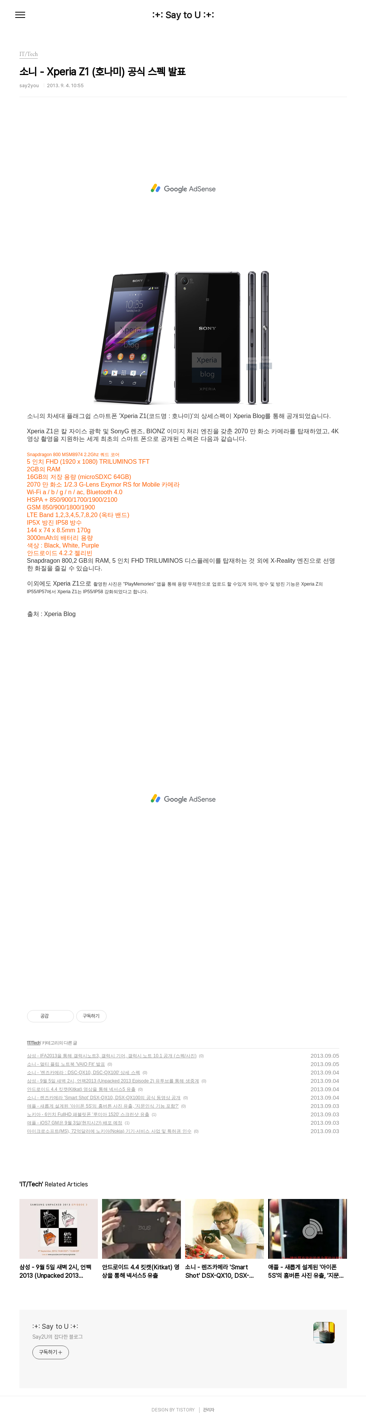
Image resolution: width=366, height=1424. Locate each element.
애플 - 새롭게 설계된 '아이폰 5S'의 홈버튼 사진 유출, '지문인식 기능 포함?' (103, 1106)
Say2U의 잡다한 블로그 (57, 1337)
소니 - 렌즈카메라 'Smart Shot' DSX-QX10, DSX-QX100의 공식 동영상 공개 (104, 1097)
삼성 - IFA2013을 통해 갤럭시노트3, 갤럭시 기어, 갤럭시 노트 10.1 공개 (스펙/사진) (112, 1055)
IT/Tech (33, 1043)
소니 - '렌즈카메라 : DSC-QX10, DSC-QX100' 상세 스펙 (83, 1072)
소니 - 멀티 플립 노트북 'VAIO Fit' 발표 (66, 1064)
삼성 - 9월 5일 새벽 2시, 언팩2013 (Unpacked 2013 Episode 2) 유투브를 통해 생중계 (113, 1081)
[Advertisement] (183, 188)
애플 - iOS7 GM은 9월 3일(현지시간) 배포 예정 (75, 1122)
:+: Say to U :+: (183, 15)
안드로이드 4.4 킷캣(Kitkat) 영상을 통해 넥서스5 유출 (81, 1089)
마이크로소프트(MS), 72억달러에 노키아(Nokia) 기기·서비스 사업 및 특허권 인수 (109, 1131)
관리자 (208, 1410)
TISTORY (185, 1410)
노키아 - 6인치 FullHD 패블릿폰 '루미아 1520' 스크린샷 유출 (88, 1114)
